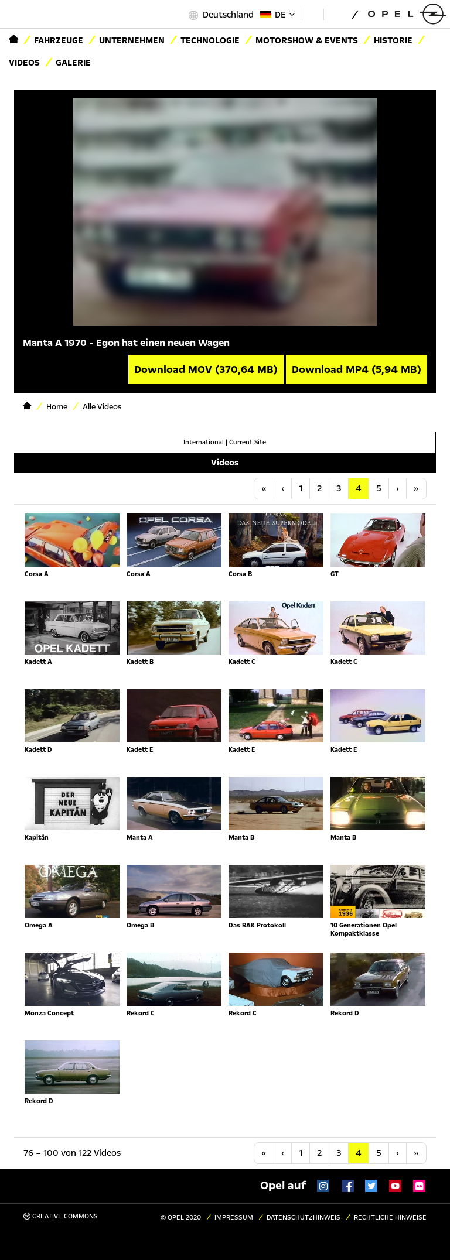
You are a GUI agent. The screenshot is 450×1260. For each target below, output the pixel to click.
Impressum (233, 1217)
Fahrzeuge (58, 40)
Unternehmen (132, 40)
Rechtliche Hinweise (390, 1217)
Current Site (247, 442)
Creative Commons (60, 1216)
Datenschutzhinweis (303, 1217)
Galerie (73, 63)
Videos (24, 63)
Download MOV (206, 369)
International (203, 442)
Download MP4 (356, 369)
